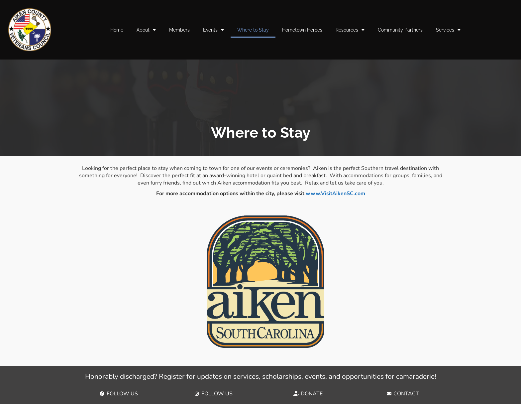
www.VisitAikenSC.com (335, 193)
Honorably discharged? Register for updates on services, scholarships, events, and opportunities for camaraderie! (260, 376)
